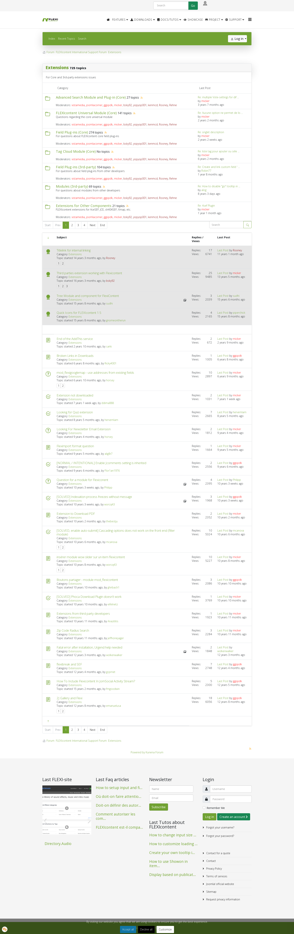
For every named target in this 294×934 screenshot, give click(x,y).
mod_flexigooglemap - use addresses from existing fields (95, 373)
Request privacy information (223, 899)
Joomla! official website (220, 884)
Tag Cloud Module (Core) (76, 151)
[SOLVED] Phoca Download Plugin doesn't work (89, 597)
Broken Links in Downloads (75, 356)
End (102, 225)
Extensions (57, 67)
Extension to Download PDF (76, 514)
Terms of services (216, 876)
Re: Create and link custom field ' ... (219, 167)
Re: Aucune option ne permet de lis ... (220, 113)
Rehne (173, 105)
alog (203, 190)
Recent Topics (66, 38)
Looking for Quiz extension (75, 412)
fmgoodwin (113, 689)
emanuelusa (113, 705)
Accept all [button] (128, 929)
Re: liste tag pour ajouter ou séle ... (218, 151)
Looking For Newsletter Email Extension (84, 429)
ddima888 (107, 403)
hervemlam (111, 420)
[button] (5, 929)
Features (119, 19)
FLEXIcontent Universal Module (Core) (86, 113)
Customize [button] (165, 929)
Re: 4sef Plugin (206, 205)
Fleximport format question (75, 446)
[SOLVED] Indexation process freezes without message (94, 497)
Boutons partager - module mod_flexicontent (87, 580)
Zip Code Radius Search (73, 630)
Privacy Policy (214, 868)
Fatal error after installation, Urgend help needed (89, 647)
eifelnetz (113, 604)
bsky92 (127, 105)
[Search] (170, 5)
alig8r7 (108, 453)
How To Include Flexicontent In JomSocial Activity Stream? (96, 681)
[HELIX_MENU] (250, 19)
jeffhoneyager (116, 638)
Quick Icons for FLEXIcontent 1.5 (79, 313)
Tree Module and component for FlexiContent (88, 296)
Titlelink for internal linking (74, 250)
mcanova (111, 542)
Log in (209, 817)
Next (92, 225)
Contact (211, 861)
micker (118, 105)
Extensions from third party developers (83, 613)
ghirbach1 (113, 587)
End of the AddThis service (75, 339)
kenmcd (153, 105)
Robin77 (206, 170)
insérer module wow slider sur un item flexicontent (91, 557)
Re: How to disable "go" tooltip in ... (219, 186)
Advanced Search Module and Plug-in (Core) (91, 97)
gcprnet (110, 672)
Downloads (141, 19)
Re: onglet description (211, 132)
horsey (110, 380)
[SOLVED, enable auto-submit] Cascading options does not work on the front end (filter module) (116, 532)
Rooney (163, 105)
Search (82, 38)
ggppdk (108, 105)
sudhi (109, 303)
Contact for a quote (218, 853)
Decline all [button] (146, 929)
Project (212, 19)
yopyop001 (140, 105)
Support (233, 19)
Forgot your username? (220, 827)
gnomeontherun (116, 320)
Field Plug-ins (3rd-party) (76, 167)
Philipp (108, 487)
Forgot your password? (220, 836)
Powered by (138, 752)
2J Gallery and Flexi (69, 698)
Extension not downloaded (75, 395)
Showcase (193, 19)
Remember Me (216, 808)
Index (52, 38)
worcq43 (109, 504)
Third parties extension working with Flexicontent (89, 273)
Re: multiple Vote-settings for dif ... (218, 97)
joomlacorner (94, 105)
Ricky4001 (110, 363)
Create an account (234, 817)
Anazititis (113, 621)
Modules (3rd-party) (72, 186)
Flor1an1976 (112, 470)
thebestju (112, 521)
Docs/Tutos (168, 19)
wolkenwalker (114, 655)
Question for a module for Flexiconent (82, 480)
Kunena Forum (154, 752)
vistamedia (78, 105)
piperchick (239, 312)
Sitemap (211, 891)
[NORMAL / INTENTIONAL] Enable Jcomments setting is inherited (101, 463)
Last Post (223, 250)
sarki (109, 346)
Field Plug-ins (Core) (72, 132)
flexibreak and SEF (69, 664)
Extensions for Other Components (83, 206)
